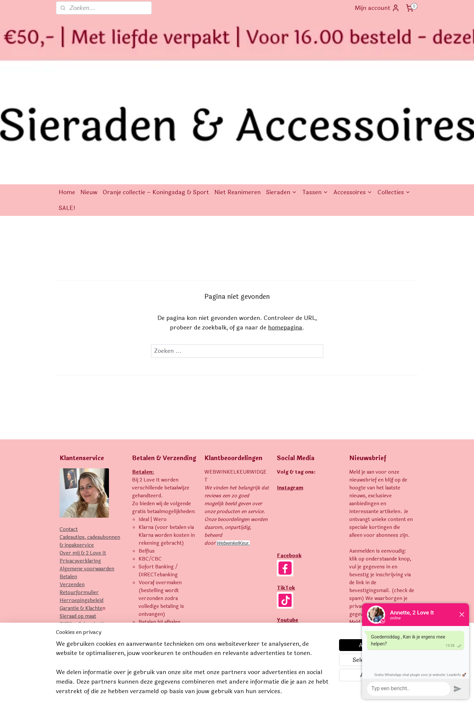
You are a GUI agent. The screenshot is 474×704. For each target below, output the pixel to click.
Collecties (394, 89)
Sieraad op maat (78, 513)
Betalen (68, 474)
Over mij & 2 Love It (83, 450)
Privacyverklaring (80, 458)
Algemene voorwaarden (87, 466)
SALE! (67, 105)
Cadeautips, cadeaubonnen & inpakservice (90, 438)
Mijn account (377, 8)
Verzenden (72, 482)
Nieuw (88, 89)
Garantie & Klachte (81, 505)
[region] (193, 671)
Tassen (315, 89)
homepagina (285, 224)
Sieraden (281, 89)
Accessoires (352, 89)
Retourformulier (79, 490)
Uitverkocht (74, 529)
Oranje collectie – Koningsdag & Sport (156, 89)
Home (67, 89)
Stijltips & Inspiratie (83, 521)
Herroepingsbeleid (81, 498)
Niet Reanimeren (237, 89)
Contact (69, 426)
